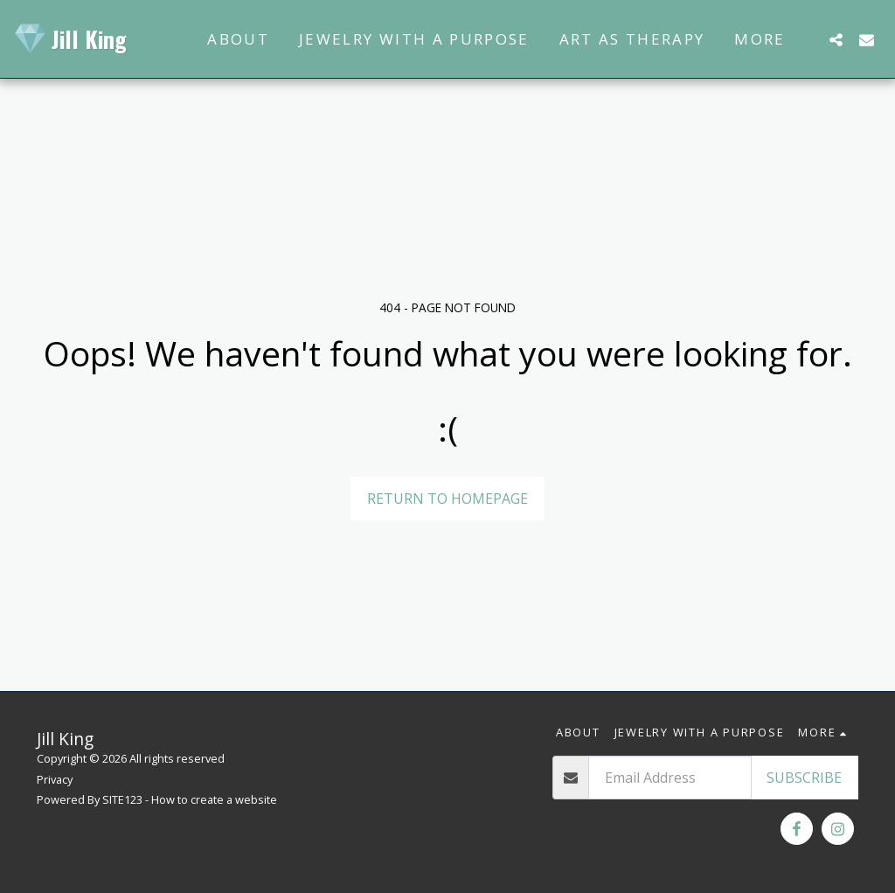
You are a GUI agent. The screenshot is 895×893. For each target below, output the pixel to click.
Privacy (55, 779)
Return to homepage (447, 498)
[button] (836, 39)
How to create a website (214, 799)
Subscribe (804, 777)
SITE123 (122, 799)
